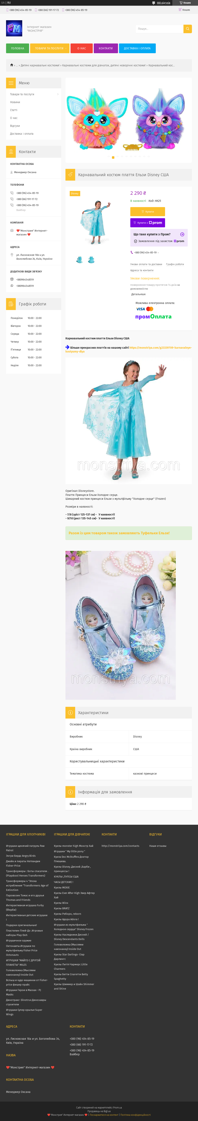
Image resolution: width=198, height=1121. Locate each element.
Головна (17, 48)
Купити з (149, 223)
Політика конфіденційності (135, 1115)
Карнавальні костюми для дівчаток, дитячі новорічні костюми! (103, 65)
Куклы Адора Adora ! (66, 919)
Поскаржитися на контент (104, 1115)
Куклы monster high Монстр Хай (73, 845)
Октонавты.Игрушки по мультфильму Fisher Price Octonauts (21, 950)
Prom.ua (117, 1107)
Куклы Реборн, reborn (67, 913)
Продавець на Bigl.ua (99, 1111)
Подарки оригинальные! (21, 925)
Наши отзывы (157, 845)
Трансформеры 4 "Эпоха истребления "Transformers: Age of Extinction (27, 885)
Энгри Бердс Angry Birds (21, 855)
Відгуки (15, 126)
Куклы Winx (61, 902)
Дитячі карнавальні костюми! (40, 65)
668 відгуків (163, 2)
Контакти (106, 48)
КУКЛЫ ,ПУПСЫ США (66, 876)
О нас (81, 48)
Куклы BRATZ (62, 908)
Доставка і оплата (137, 48)
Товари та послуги (49, 48)
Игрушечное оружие (18, 940)
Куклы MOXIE (62, 887)
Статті (13, 110)
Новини (15, 102)
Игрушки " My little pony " (69, 851)
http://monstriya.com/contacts (120, 845)
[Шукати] (187, 29)
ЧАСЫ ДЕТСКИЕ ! (63, 882)
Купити (149, 211)
